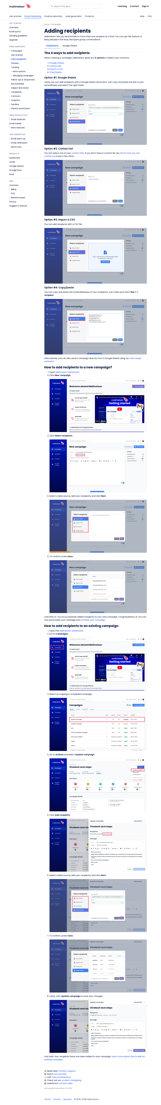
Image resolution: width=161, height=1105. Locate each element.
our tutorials (60, 1074)
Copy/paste (55, 72)
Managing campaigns (23, 75)
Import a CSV (56, 69)
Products (89, 16)
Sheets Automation (20, 108)
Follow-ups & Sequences (23, 79)
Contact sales (65, 1083)
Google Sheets (16, 166)
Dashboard (14, 157)
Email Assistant (18, 119)
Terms (47, 1099)
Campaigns (16, 51)
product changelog (71, 1080)
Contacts (15, 96)
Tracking (15, 67)
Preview (15, 63)
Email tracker (15, 123)
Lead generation (73, 16)
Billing (13, 189)
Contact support (67, 1071)
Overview (13, 27)
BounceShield (17, 83)
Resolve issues (18, 197)
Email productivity (53, 16)
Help (142, 16)
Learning (122, 6)
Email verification (19, 143)
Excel (11, 174)
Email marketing (32, 16)
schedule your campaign (92, 619)
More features (18, 127)
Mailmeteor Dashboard (67, 372)
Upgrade (13, 39)
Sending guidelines (18, 35)
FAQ (150, 16)
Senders (15, 104)
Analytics (15, 100)
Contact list (55, 66)
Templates (16, 92)
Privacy (12, 201)
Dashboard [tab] (52, 45)
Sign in (145, 6)
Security (67, 1099)
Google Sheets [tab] (69, 45)
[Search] (75, 6)
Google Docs (15, 170)
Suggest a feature (18, 205)
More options (19, 71)
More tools (16, 147)
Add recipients (18, 59)
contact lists (77, 153)
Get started (15, 16)
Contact (134, 6)
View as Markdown (61, 1077)
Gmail (12, 162)
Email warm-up (18, 138)
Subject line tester (20, 88)
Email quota (15, 31)
